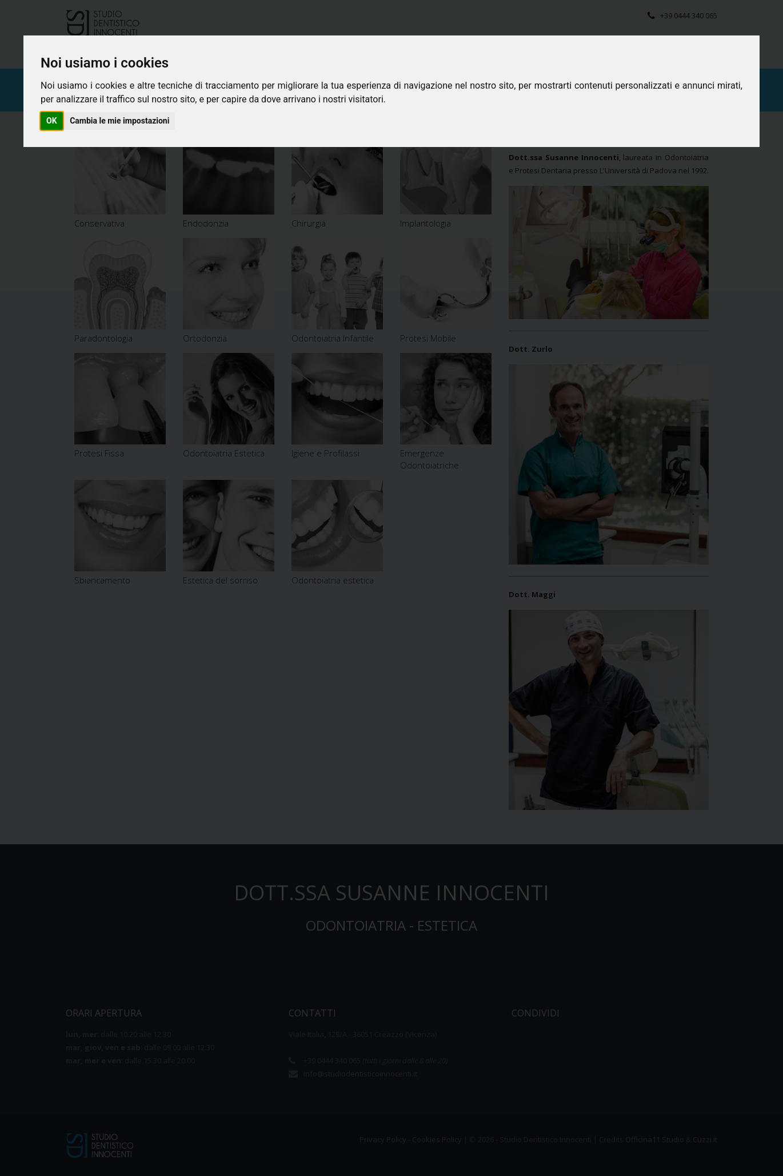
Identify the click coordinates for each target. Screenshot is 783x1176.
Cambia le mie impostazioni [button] (119, 120)
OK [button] (51, 120)
